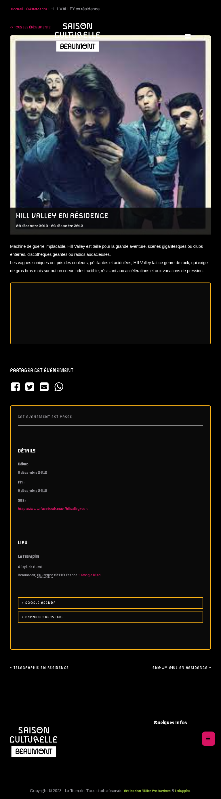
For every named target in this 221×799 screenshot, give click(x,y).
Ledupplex (182, 791)
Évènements (36, 9)
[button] (188, 37)
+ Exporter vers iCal (43, 617)
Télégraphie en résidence (39, 668)
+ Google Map (89, 575)
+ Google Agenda (39, 603)
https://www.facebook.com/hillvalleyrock (53, 509)
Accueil (17, 9)
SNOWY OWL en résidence (182, 668)
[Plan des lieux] (110, 313)
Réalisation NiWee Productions (147, 791)
